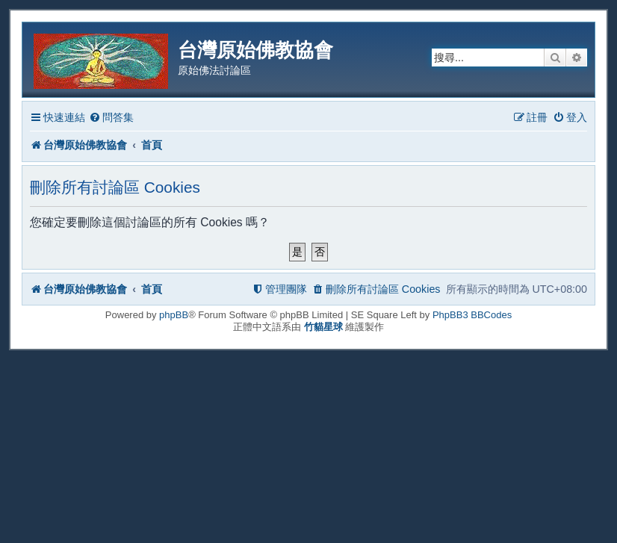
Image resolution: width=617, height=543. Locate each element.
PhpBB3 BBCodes (472, 314)
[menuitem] (111, 117)
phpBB (173, 314)
